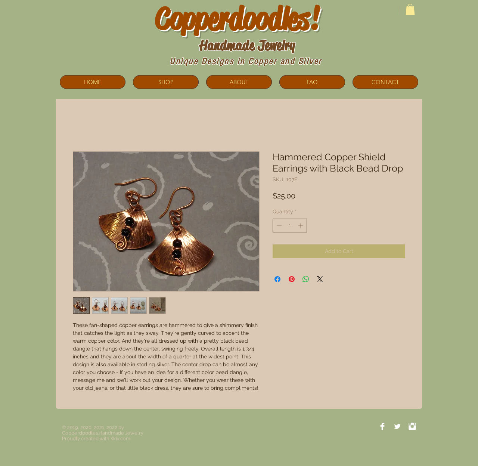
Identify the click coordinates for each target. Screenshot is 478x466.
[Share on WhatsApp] (305, 279)
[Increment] (301, 225)
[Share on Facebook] (277, 279)
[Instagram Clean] (412, 426)
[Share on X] (320, 279)
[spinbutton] (290, 225)
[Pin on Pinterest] (291, 279)
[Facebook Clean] (382, 426)
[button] (410, 9)
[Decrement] (278, 225)
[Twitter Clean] (397, 426)
